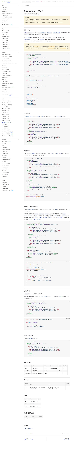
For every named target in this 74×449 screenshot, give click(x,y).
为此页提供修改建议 (28, 433)
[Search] (26, 2)
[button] (10, 5)
